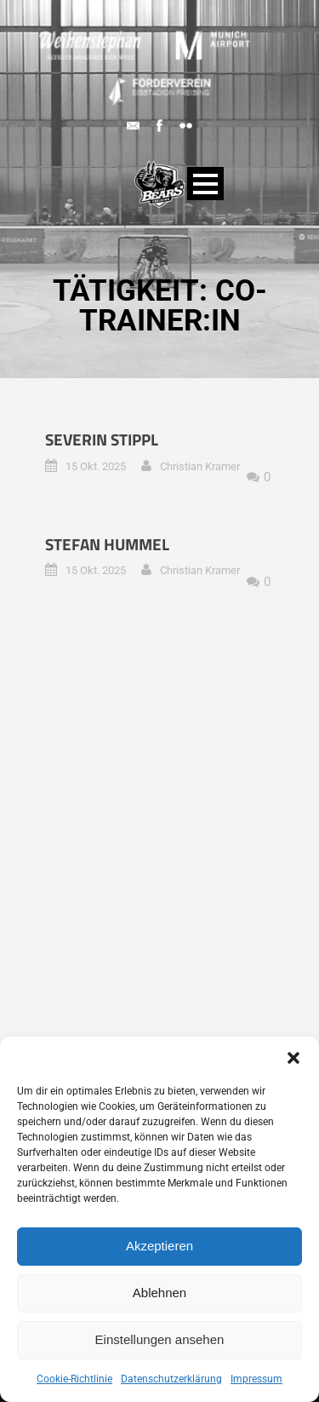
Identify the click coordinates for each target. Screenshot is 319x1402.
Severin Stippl (101, 439)
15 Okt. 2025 (96, 466)
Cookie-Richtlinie (74, 1379)
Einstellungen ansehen (160, 1339)
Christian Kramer (200, 466)
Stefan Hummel (107, 543)
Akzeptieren (159, 1245)
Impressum (256, 1379)
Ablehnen (159, 1292)
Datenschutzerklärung (171, 1379)
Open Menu (205, 183)
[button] (293, 1057)
